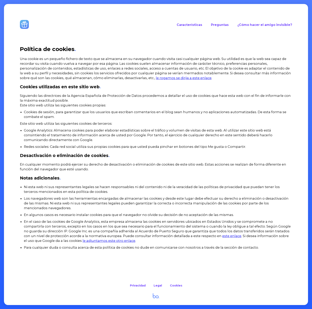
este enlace (231, 236)
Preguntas (220, 25)
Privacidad (138, 285)
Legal (158, 285)
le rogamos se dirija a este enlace (184, 78)
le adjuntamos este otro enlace (109, 241)
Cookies (176, 285)
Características (189, 25)
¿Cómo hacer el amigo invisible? (264, 25)
